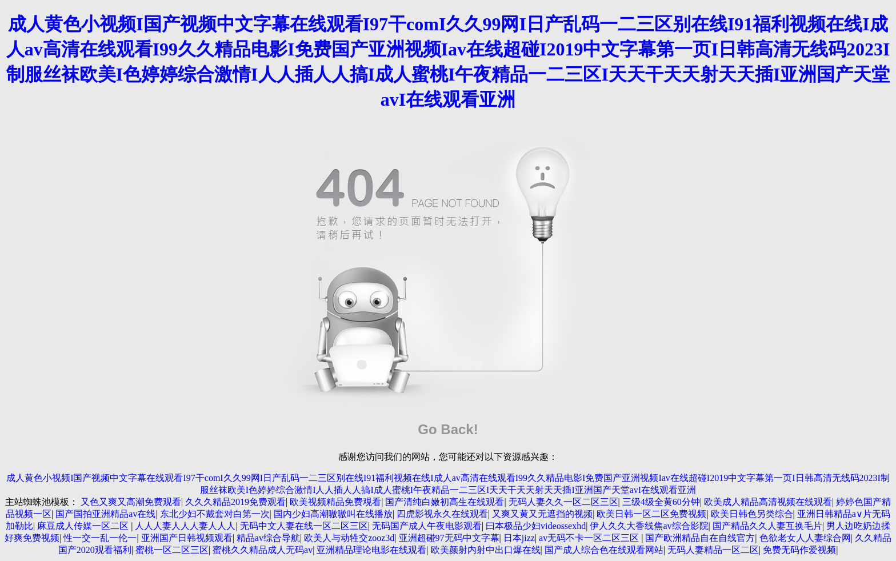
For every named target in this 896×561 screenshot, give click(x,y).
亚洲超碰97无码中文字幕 (449, 538)
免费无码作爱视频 (799, 550)
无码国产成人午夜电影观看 (427, 526)
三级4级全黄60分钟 (661, 502)
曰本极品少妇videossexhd (536, 526)
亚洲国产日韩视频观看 (187, 538)
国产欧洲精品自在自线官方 (700, 538)
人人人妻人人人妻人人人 (185, 526)
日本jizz (519, 538)
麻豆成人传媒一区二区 (84, 526)
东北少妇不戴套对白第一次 (215, 514)
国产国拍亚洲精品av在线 (105, 514)
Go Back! (448, 429)
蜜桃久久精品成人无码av (263, 550)
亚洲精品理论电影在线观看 (371, 550)
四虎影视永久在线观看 (442, 514)
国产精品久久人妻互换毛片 (767, 526)
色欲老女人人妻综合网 (805, 538)
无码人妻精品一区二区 (713, 550)
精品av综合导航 (268, 538)
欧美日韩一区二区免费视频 (651, 514)
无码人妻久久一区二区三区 (563, 502)
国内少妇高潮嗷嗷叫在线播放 (333, 514)
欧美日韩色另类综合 (752, 514)
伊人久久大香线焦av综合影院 (649, 526)
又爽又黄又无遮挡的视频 (542, 514)
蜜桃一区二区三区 (172, 550)
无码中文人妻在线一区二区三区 (304, 526)
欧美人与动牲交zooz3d (349, 538)
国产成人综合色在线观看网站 (604, 550)
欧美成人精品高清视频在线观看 (768, 502)
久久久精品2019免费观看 (235, 502)
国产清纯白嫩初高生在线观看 (444, 502)
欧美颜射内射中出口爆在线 (486, 550)
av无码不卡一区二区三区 (590, 538)
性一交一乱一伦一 (100, 538)
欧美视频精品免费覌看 (335, 502)
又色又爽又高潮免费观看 (131, 502)
